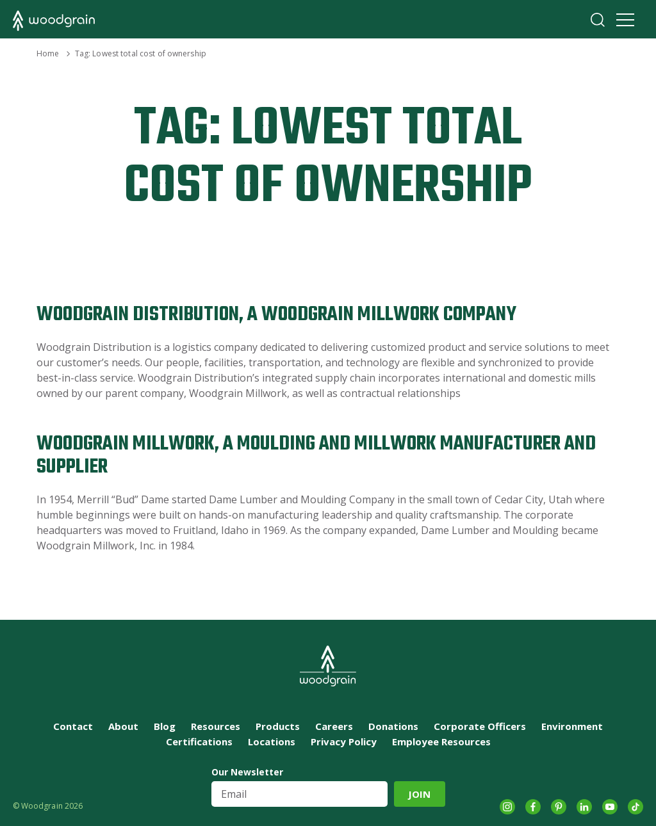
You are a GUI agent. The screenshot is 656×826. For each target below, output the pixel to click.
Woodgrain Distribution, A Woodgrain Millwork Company (276, 314)
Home (48, 53)
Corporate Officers (480, 726)
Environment (572, 726)
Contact (73, 726)
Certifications (199, 741)
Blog (165, 726)
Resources (215, 726)
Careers (334, 726)
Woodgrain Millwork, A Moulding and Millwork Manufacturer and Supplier (316, 455)
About (123, 726)
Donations (393, 726)
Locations (271, 741)
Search (598, 20)
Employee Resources (441, 741)
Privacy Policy (344, 741)
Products (278, 726)
